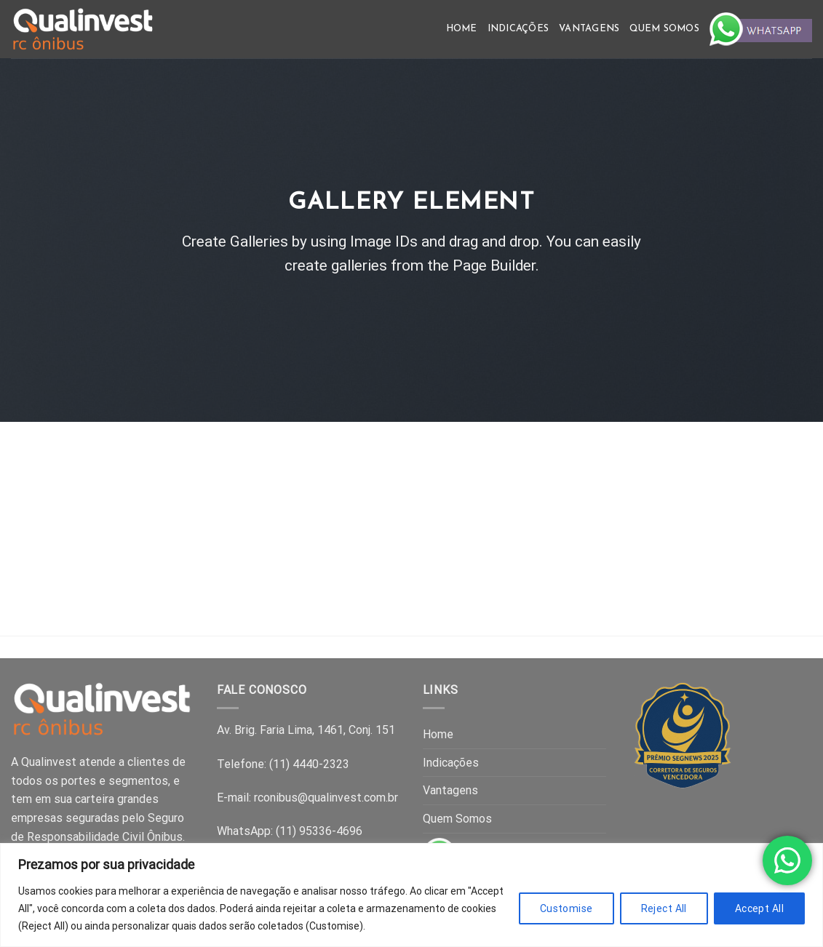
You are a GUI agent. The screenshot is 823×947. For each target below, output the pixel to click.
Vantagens (589, 28)
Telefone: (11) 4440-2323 (283, 764)
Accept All (759, 908)
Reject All (664, 908)
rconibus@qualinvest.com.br (326, 797)
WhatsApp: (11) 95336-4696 (289, 831)
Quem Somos (664, 28)
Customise (566, 908)
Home (461, 28)
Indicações (518, 28)
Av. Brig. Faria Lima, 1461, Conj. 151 (306, 730)
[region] (411, 895)
